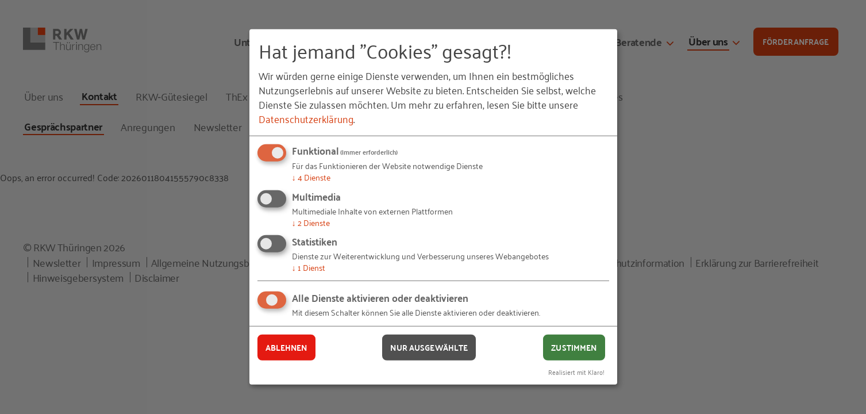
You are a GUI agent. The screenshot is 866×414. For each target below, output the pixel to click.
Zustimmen (573, 347)
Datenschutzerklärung (306, 118)
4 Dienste (311, 177)
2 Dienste (311, 222)
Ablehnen (286, 347)
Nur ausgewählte (429, 347)
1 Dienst (308, 267)
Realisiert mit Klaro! (576, 371)
